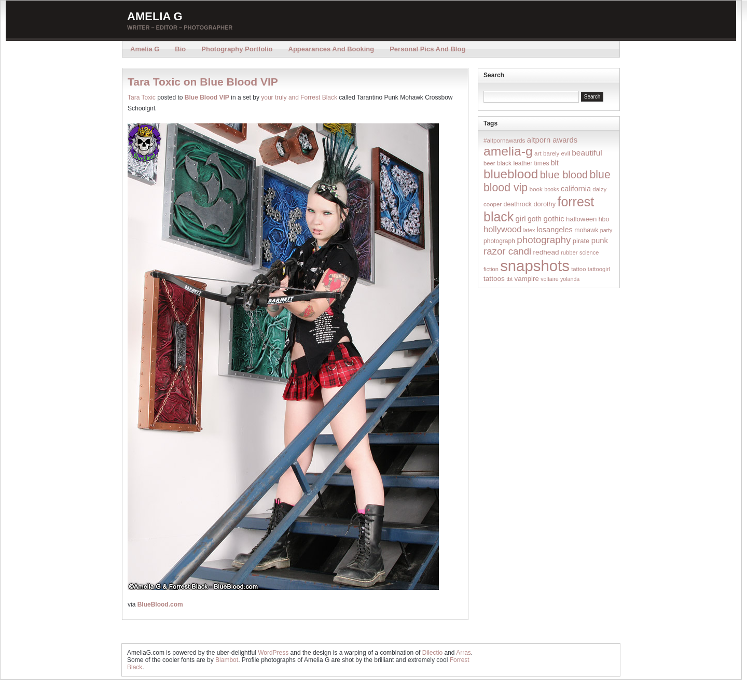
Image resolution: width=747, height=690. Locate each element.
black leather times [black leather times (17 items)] (523, 163)
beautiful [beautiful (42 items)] (587, 152)
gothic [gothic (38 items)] (553, 218)
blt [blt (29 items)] (555, 163)
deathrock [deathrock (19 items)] (518, 204)
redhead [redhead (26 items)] (546, 252)
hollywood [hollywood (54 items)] (502, 229)
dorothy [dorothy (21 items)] (544, 204)
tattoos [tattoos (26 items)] (494, 279)
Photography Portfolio (236, 49)
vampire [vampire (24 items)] (526, 279)
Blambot (226, 660)
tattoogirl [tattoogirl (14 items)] (599, 269)
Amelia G (155, 16)
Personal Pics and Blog (427, 49)
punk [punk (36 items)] (599, 240)
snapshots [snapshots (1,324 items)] (535, 265)
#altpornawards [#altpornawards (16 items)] (504, 140)
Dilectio (432, 652)
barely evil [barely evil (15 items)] (556, 153)
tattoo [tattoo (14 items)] (578, 269)
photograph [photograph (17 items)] (499, 241)
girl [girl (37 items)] (521, 218)
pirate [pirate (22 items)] (581, 241)
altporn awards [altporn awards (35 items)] (552, 140)
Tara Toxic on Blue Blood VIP (203, 82)
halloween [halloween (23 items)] (581, 219)
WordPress (273, 652)
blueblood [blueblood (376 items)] (510, 174)
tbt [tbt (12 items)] (509, 279)
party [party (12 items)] (606, 230)
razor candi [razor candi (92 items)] (507, 251)
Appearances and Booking (331, 49)
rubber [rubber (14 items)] (569, 252)
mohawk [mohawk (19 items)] (586, 230)
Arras (463, 652)
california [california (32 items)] (576, 189)
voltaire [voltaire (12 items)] (549, 279)
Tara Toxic (142, 97)
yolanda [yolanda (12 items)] (569, 279)
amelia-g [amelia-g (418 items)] (508, 151)
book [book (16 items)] (536, 189)
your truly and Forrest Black (299, 97)
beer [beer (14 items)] (489, 163)
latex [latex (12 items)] (529, 230)
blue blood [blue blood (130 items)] (564, 174)
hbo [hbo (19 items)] (604, 219)
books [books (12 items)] (551, 189)
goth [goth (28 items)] (535, 219)
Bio (180, 49)
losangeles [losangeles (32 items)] (555, 230)
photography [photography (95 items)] (544, 239)
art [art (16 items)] (538, 153)
